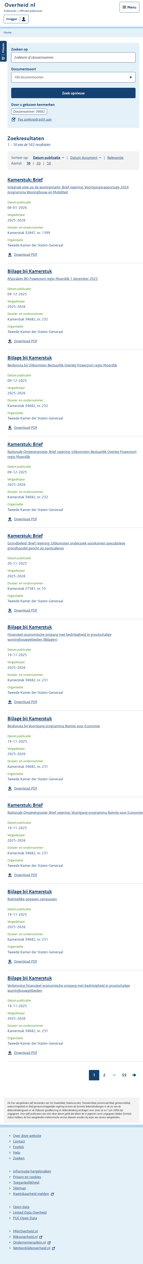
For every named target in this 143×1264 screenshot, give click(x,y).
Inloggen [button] (11, 19)
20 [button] (38, 163)
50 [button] (49, 163)
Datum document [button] (83, 157)
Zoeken (19, 1158)
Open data (21, 1207)
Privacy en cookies (27, 1177)
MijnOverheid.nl (25, 1231)
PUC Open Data (25, 1218)
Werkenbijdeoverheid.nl (31, 1248)
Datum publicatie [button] (46, 157)
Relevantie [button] (115, 157)
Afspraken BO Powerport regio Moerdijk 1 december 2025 (52, 278)
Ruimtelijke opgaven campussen (32, 899)
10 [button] (28, 163)
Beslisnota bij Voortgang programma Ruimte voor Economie (53, 726)
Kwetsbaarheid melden (31, 1193)
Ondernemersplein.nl (29, 1242)
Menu (131, 7)
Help (16, 1152)
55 (124, 1075)
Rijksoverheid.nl (25, 1236)
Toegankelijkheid (26, 1182)
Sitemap (19, 1188)
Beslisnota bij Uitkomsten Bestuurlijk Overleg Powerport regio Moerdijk (62, 365)
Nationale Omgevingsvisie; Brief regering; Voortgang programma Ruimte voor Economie (75, 812)
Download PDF (25, 254)
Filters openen (3, 51)
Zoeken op (19, 49)
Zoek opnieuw (73, 93)
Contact (19, 1141)
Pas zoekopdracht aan (35, 119)
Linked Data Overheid (30, 1212)
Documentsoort (23, 69)
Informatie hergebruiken (32, 1171)
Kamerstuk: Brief (25, 180)
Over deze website (27, 1135)
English (18, 1147)
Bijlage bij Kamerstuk (29, 271)
